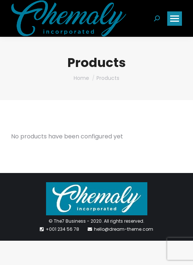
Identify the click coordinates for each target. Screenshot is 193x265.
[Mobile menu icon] (174, 18)
